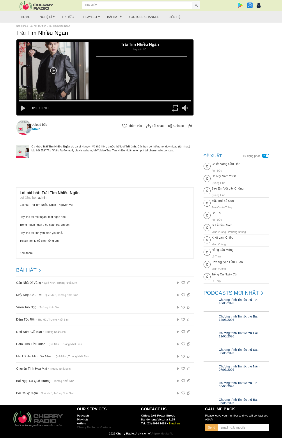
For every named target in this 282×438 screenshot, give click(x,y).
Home (25, 17)
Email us (174, 423)
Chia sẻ (176, 125)
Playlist (90, 17)
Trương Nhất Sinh (66, 282)
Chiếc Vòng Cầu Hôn (226, 164)
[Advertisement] (105, 168)
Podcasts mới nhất (231, 293)
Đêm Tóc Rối (25, 318)
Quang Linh (218, 182)
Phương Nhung (237, 231)
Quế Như (48, 282)
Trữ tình (131, 145)
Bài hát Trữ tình (38, 26)
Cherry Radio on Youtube (94, 427)
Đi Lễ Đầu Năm (222, 225)
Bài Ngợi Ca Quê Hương (33, 380)
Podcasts (83, 415)
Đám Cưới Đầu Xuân (30, 343)
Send (211, 427)
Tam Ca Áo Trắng (222, 207)
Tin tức (68, 17)
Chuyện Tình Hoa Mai (31, 367)
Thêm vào (132, 125)
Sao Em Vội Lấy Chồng (228, 188)
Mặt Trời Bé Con (223, 200)
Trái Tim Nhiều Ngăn (59, 26)
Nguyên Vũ (89, 145)
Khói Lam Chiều (222, 237)
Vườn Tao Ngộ (26, 306)
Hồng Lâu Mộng (223, 250)
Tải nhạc (154, 125)
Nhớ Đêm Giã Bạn (28, 331)
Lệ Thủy (216, 256)
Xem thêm (26, 252)
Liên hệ (174, 17)
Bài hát (113, 17)
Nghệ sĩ (46, 17)
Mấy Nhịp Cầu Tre (28, 294)
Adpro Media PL (162, 433)
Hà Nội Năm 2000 (224, 176)
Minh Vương (219, 231)
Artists (81, 423)
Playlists (83, 419)
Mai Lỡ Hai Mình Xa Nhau (33, 355)
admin (36, 128)
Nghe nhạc (22, 26)
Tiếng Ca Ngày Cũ (224, 274)
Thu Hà (41, 318)
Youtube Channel (144, 17)
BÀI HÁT (26, 269)
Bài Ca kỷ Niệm (26, 392)
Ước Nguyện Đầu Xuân (227, 262)
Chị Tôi (216, 213)
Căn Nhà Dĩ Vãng (28, 282)
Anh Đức (217, 170)
